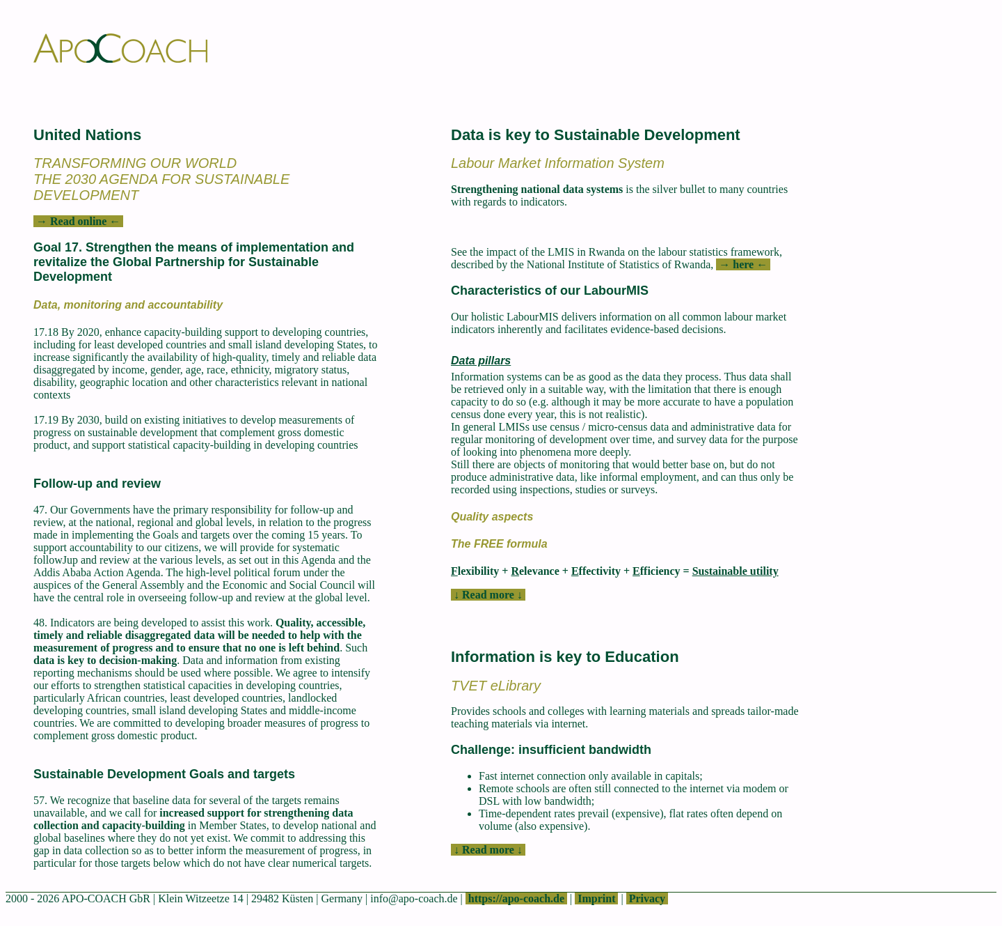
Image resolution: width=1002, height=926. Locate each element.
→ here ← (743, 264)
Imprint (596, 898)
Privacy (647, 898)
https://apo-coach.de (516, 898)
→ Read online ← (78, 221)
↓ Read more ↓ (488, 595)
